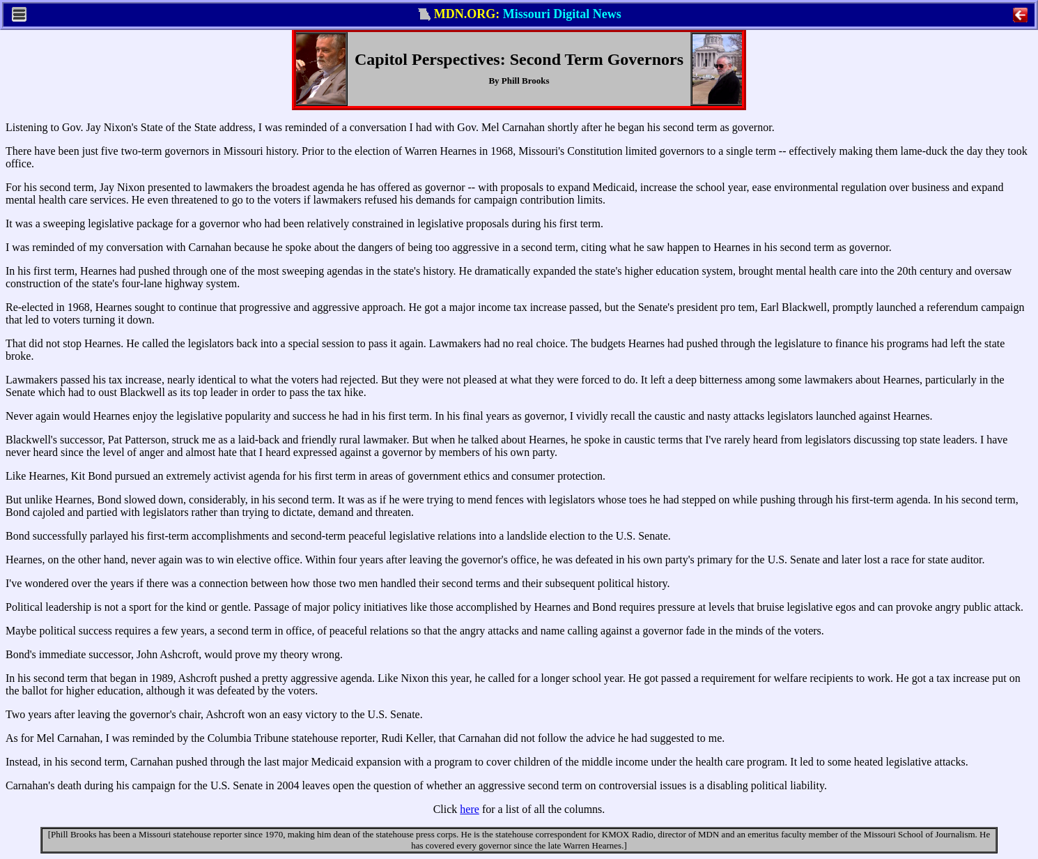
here (469, 809)
